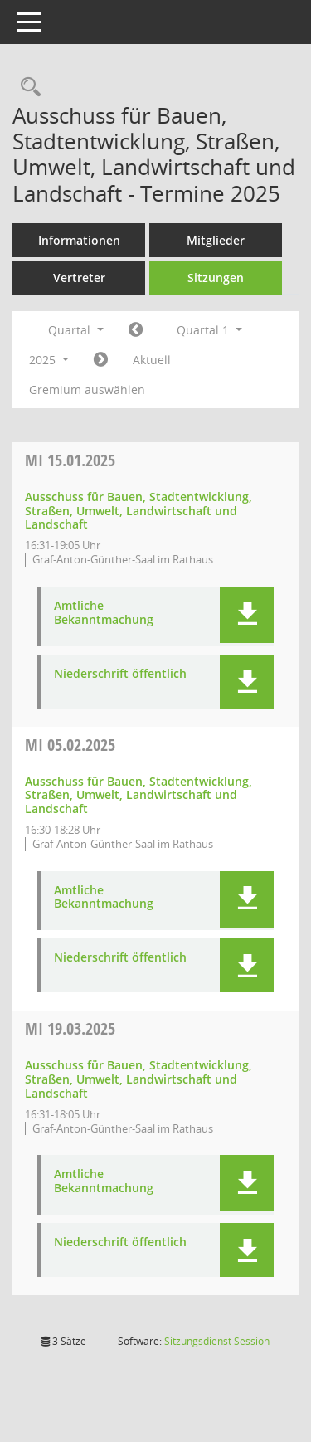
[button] (247, 615)
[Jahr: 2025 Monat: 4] (100, 360)
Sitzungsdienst (217, 1341)
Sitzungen (215, 277)
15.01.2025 (70, 460)
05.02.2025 (70, 744)
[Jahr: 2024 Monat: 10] (135, 330)
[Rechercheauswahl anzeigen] (26, 87)
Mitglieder (216, 240)
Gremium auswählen (87, 389)
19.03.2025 (70, 1028)
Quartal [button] (76, 330)
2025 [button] (49, 360)
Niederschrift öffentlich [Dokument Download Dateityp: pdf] (120, 674)
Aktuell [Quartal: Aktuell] (152, 360)
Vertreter (79, 277)
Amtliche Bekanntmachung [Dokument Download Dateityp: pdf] (103, 613)
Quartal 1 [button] (209, 330)
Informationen (79, 240)
